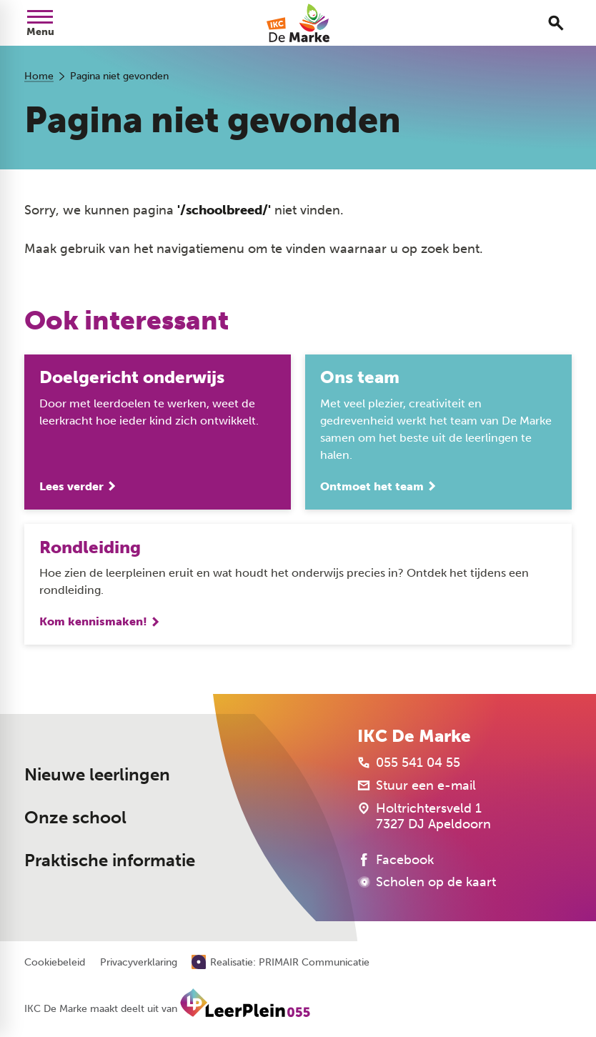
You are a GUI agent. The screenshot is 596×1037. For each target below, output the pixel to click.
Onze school (75, 817)
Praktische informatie (109, 860)
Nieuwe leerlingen (97, 774)
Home (39, 76)
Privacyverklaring (138, 962)
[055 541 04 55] (408, 762)
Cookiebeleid (54, 962)
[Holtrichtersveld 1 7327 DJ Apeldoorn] (424, 816)
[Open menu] (40, 23)
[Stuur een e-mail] (416, 785)
